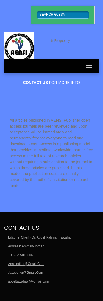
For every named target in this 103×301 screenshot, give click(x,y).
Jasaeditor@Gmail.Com (25, 273)
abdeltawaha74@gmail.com (28, 281)
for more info (51, 82)
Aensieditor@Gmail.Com (26, 264)
